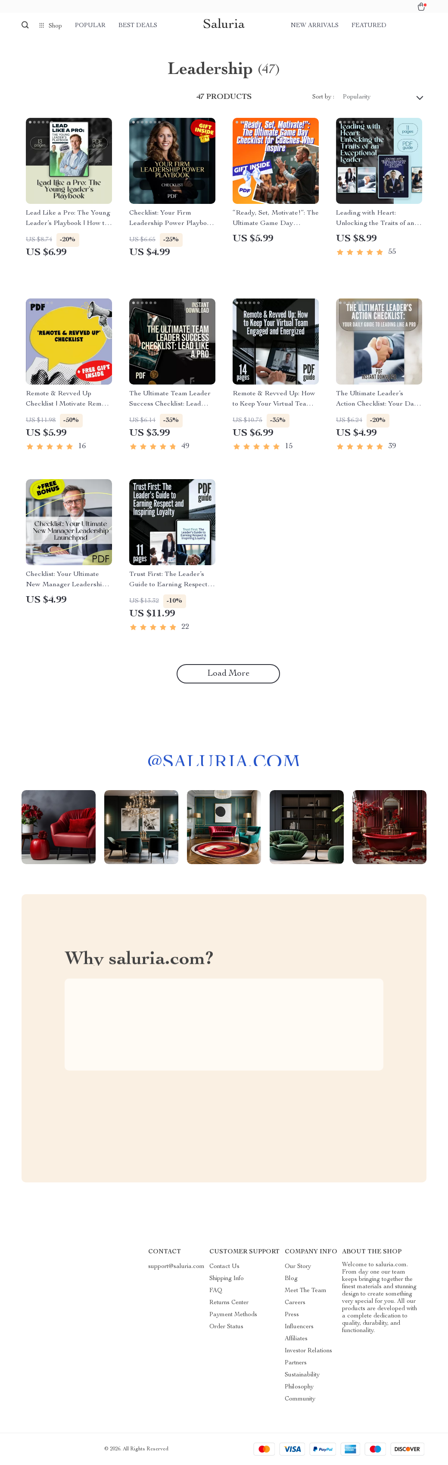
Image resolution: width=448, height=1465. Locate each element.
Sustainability (302, 1375)
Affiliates (296, 1339)
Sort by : (323, 97)
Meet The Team (306, 1291)
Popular (90, 26)
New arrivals (315, 26)
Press (292, 1315)
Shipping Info (226, 1279)
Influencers (299, 1327)
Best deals (137, 26)
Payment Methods (233, 1315)
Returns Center (229, 1303)
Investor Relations (308, 1351)
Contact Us (224, 1267)
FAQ (215, 1291)
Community (300, 1399)
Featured (369, 26)
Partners (296, 1363)
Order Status (226, 1327)
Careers (295, 1303)
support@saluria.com (176, 1267)
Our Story (298, 1267)
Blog (291, 1279)
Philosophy (299, 1387)
